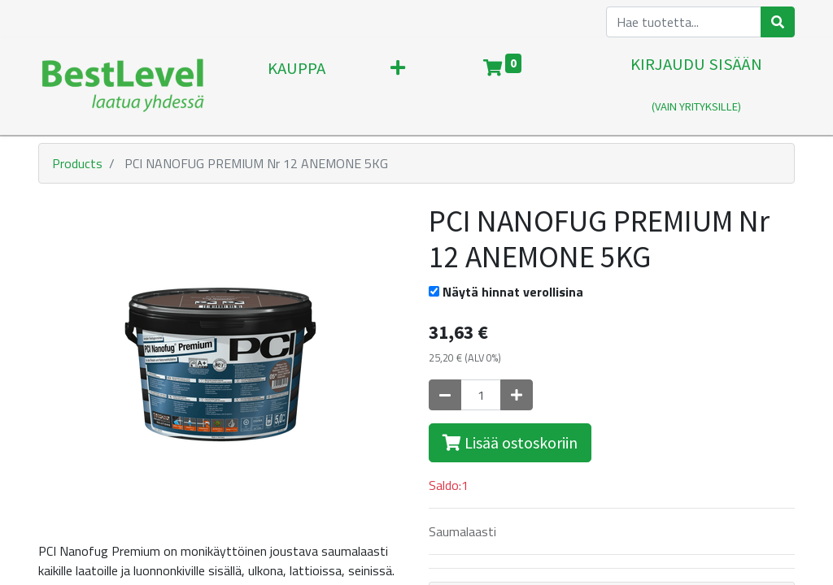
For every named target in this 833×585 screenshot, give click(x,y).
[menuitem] (296, 86)
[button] (398, 86)
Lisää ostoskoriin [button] (510, 442)
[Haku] (778, 21)
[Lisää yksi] (516, 394)
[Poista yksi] (445, 394)
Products (77, 163)
